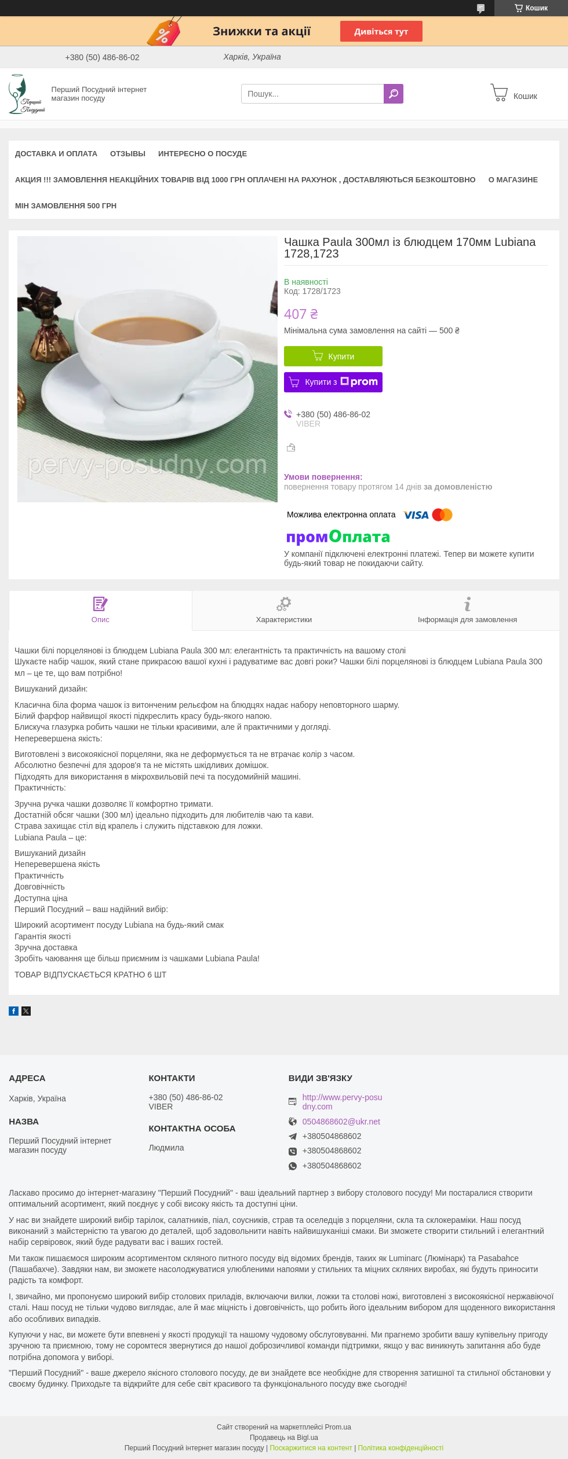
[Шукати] (393, 94)
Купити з (341, 382)
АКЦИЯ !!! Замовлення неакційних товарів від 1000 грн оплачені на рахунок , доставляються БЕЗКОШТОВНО (245, 179)
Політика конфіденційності (401, 1448)
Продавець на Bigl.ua (284, 1438)
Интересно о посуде (202, 153)
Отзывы (127, 153)
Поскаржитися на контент (311, 1448)
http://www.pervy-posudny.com (343, 1102)
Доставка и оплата (56, 153)
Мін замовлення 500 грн (65, 205)
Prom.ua (338, 1427)
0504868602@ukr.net (341, 1122)
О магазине (513, 179)
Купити (342, 356)
